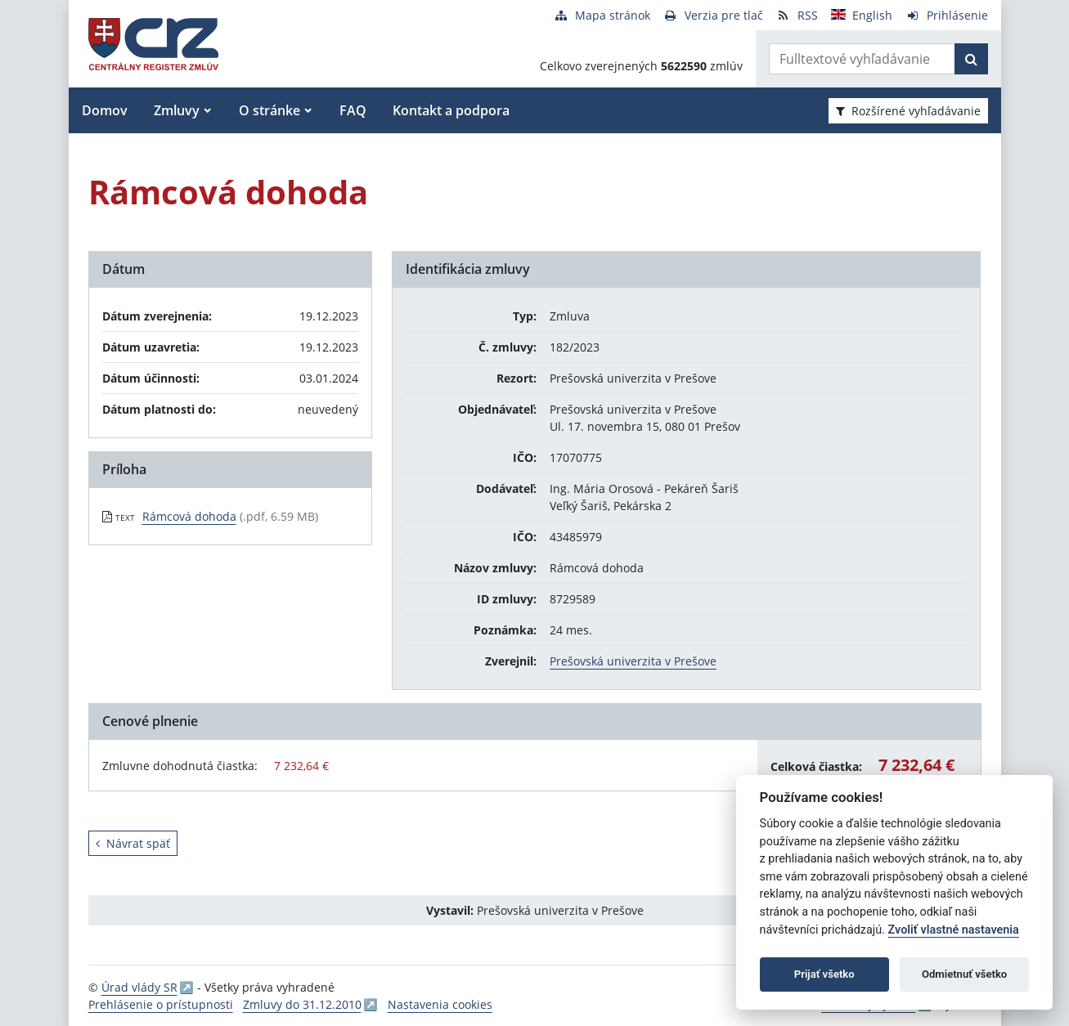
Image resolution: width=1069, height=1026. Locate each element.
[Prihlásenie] (946, 15)
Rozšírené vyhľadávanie (908, 111)
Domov (105, 110)
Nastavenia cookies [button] (440, 1004)
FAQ (352, 110)
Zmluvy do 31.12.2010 (302, 1004)
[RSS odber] (797, 15)
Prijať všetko (824, 974)
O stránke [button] (269, 110)
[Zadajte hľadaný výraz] (862, 58)
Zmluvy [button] (177, 110)
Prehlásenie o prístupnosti (160, 1004)
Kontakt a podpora (451, 110)
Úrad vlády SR (139, 987)
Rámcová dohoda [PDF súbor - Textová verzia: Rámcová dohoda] (189, 516)
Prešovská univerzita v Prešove (633, 661)
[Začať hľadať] (971, 58)
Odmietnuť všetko (964, 974)
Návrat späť (133, 843)
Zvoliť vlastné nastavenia (953, 930)
